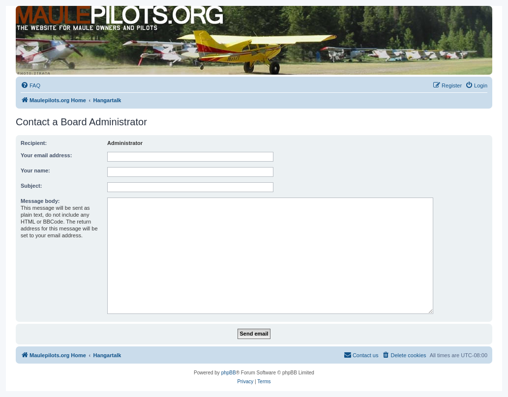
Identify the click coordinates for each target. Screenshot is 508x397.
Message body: (40, 201)
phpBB (228, 372)
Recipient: (34, 143)
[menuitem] (30, 85)
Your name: (35, 170)
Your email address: (46, 155)
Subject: (31, 186)
